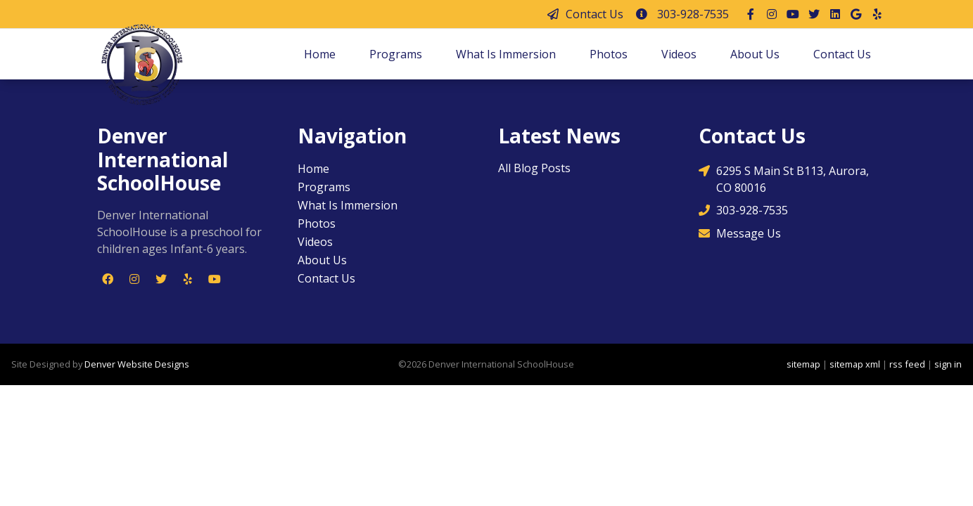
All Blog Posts (534, 168)
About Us (755, 54)
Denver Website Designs (136, 364)
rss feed (907, 364)
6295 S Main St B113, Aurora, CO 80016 (784, 178)
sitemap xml (854, 364)
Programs (395, 54)
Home (320, 54)
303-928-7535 (682, 14)
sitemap (803, 364)
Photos (609, 54)
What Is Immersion (506, 54)
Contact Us (584, 14)
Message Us (740, 233)
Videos (679, 54)
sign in (948, 364)
